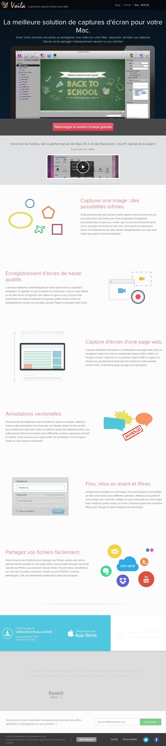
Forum (127, 5)
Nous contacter (130, 739)
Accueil (114, 739)
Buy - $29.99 (142, 5)
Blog (117, 5)
